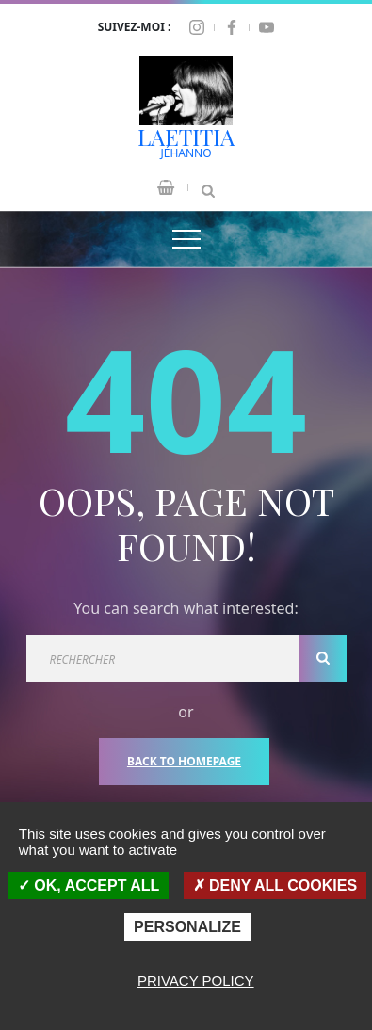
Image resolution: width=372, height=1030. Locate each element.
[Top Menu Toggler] (186, 239)
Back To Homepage (184, 761)
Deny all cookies (275, 885)
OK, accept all (88, 885)
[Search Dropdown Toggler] (208, 187)
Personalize (187, 927)
